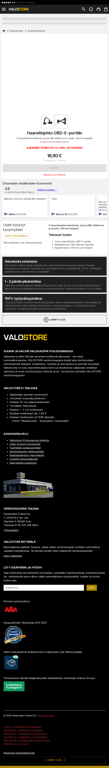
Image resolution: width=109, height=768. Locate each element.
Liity (91, 587)
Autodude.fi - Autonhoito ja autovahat (23, 730)
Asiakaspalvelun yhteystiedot (27, 455)
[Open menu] (3, 9)
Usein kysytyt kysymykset (25, 444)
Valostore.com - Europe (16, 743)
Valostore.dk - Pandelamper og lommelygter (27, 740)
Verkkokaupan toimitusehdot (27, 451)
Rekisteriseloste (45, 715)
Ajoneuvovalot (16, 31)
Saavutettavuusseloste (23, 462)
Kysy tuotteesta (16, 236)
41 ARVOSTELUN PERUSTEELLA (54, 142)
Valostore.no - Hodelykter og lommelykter (25, 737)
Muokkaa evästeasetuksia (19, 752)
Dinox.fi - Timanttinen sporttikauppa (22, 726)
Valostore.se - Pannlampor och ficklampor (26, 733)
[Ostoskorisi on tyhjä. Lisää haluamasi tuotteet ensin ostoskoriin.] (106, 9)
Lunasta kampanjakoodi (24, 458)
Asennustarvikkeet (36, 31)
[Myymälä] (28, 496)
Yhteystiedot (11, 530)
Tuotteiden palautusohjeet (25, 447)
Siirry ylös (54, 320)
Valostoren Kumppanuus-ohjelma (29, 440)
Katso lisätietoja (13, 555)
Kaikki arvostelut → (47, 189)
